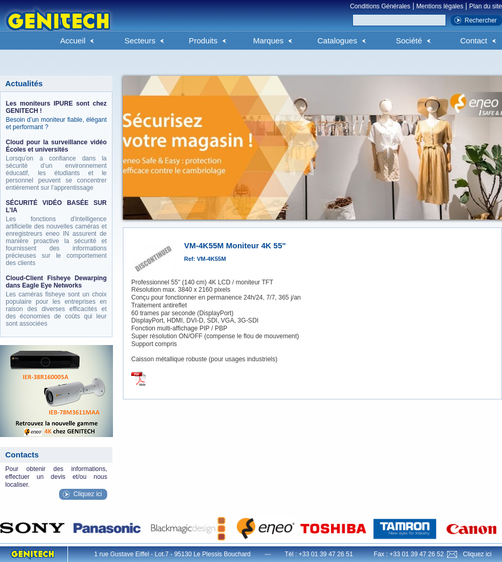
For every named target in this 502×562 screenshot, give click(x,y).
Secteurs (139, 40)
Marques (268, 40)
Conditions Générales (380, 6)
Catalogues (337, 40)
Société (409, 40)
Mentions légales (439, 6)
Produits (203, 40)
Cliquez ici (87, 494)
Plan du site (485, 6)
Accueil (72, 40)
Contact (473, 40)
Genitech (57, 26)
